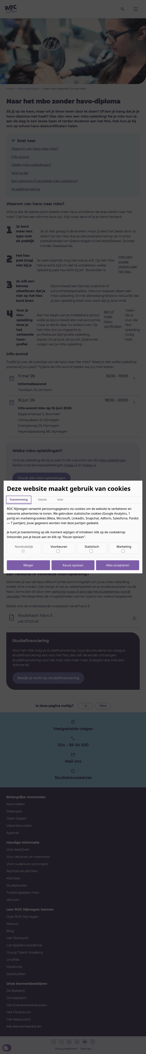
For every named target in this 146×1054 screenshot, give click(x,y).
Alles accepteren (117, 565)
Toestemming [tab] (19, 499)
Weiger (28, 565)
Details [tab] (42, 499)
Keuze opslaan (73, 565)
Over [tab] (60, 499)
